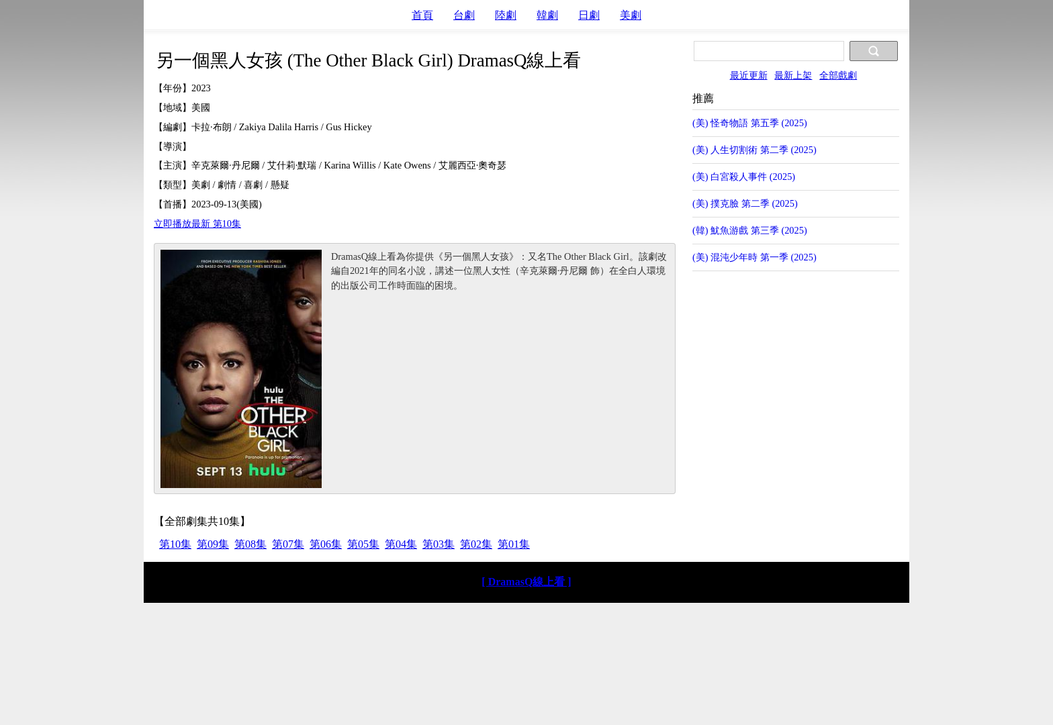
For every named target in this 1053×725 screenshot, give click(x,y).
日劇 (589, 15)
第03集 (438, 544)
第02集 (476, 544)
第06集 (326, 544)
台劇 (464, 15)
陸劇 (505, 15)
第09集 (213, 544)
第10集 (175, 544)
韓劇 (547, 15)
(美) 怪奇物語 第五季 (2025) (749, 122)
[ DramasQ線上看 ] (526, 581)
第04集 (401, 544)
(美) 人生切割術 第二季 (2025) (754, 149)
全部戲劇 (838, 75)
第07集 (288, 544)
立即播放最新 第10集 (197, 223)
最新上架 (793, 75)
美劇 (630, 15)
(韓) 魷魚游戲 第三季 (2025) (749, 230)
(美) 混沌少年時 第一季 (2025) (754, 257)
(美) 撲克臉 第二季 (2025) (745, 203)
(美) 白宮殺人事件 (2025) (743, 176)
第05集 (363, 544)
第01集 (514, 544)
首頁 (422, 15)
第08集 (250, 544)
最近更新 (749, 75)
